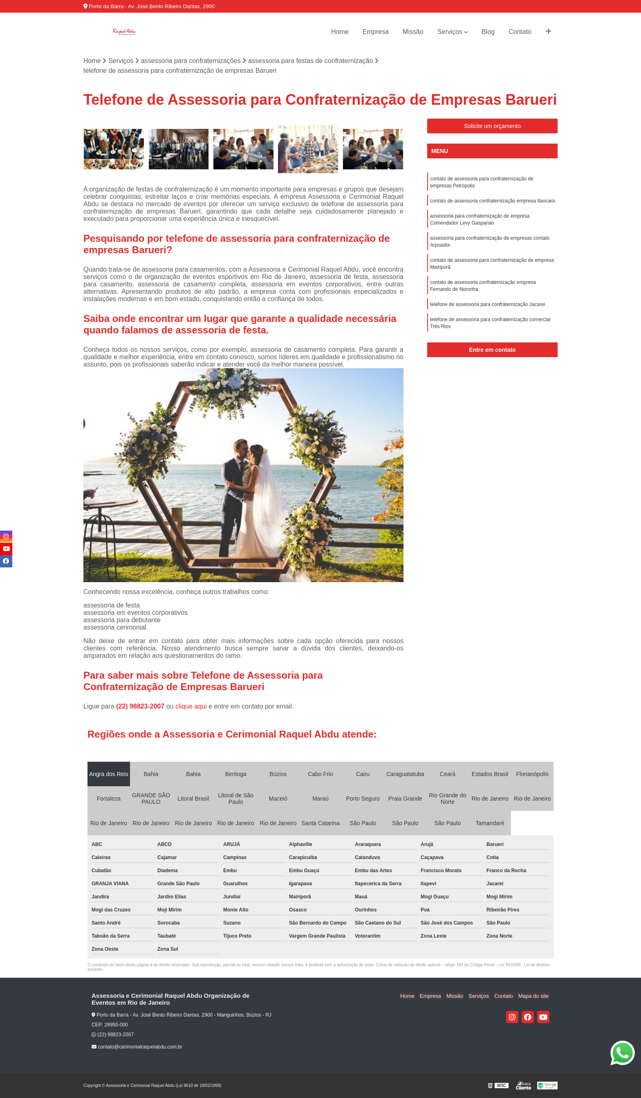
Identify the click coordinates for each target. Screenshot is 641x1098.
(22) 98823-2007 (141, 706)
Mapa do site (534, 996)
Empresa (376, 31)
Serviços (449, 31)
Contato (520, 31)
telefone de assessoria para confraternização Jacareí (487, 309)
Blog (488, 31)
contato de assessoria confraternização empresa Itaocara (492, 202)
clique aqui (191, 706)
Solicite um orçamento (492, 126)
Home (340, 31)
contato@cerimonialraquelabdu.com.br (137, 1047)
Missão (413, 31)
